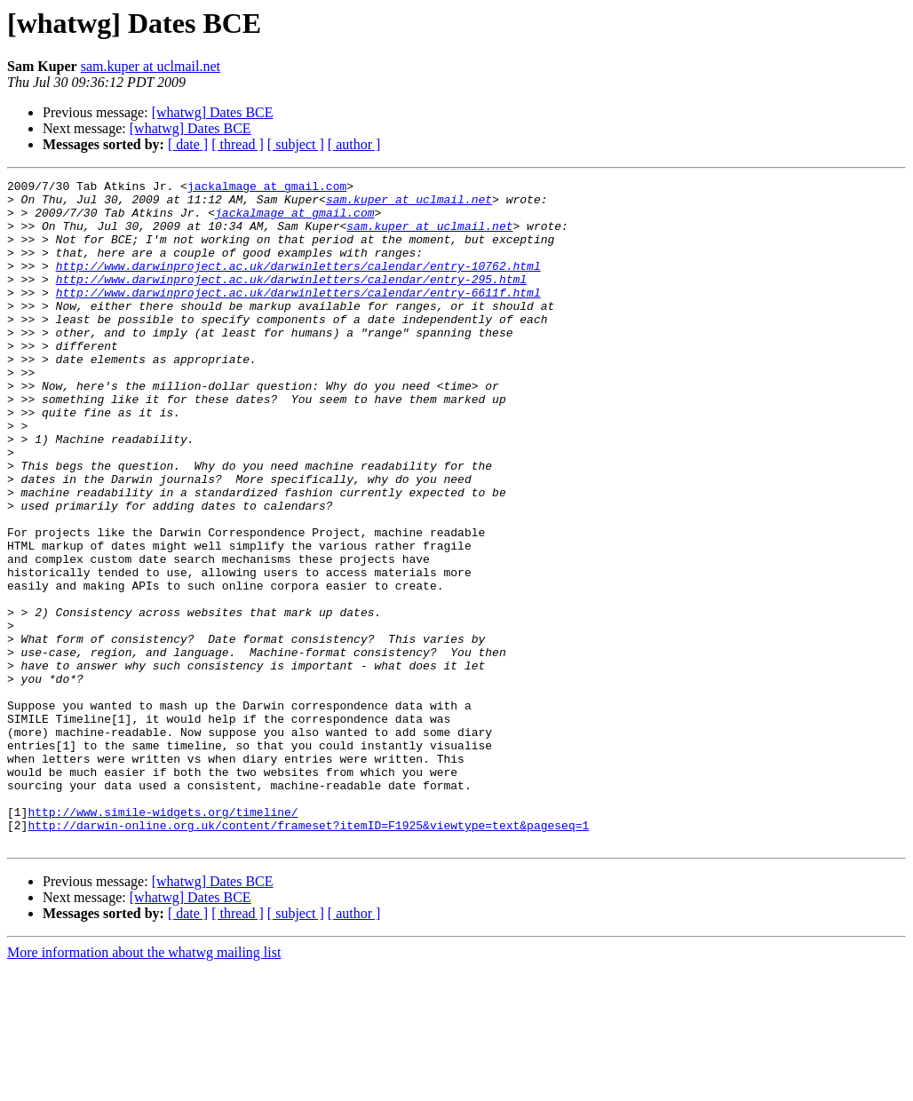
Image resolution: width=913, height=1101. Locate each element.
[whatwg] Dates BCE (213, 112)
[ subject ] (295, 144)
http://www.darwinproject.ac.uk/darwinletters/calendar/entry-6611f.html (298, 316)
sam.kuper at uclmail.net (150, 66)
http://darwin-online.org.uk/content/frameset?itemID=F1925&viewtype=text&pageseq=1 (308, 955)
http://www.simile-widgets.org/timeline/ (163, 939)
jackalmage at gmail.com (266, 188)
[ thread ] (237, 144)
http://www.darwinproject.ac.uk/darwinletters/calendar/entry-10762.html (298, 284)
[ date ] (188, 144)
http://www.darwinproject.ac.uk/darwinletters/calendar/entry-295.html (291, 300)
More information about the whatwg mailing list (144, 1085)
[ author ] (354, 144)
